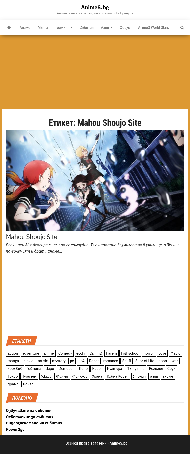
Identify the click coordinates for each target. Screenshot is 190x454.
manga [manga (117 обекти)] (13, 360)
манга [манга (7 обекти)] (28, 384)
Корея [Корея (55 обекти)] (97, 368)
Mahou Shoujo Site (31, 236)
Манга (43, 27)
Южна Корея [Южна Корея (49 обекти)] (118, 376)
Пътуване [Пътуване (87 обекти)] (136, 368)
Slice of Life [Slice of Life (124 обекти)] (144, 360)
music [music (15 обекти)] (43, 360)
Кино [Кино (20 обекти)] (83, 368)
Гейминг (63, 27)
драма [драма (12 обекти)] (13, 384)
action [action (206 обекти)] (13, 353)
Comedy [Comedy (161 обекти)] (65, 353)
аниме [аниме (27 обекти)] (167, 376)
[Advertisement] (95, 72)
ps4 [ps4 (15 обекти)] (81, 360)
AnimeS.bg (95, 7)
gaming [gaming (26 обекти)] (96, 353)
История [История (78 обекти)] (67, 368)
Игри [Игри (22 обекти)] (50, 368)
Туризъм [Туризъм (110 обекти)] (29, 376)
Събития (87, 27)
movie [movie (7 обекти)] (28, 360)
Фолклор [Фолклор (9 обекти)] (79, 376)
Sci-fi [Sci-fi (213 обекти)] (126, 360)
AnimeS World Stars (153, 27)
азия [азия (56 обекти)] (154, 376)
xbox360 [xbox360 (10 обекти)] (15, 368)
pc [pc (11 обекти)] (72, 360)
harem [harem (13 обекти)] (111, 353)
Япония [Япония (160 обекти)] (139, 376)
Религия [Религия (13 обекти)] (156, 368)
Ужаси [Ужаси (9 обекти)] (46, 376)
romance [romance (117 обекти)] (110, 360)
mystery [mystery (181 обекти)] (59, 360)
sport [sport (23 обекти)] (163, 360)
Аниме (25, 27)
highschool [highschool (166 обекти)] (130, 353)
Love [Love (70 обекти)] (162, 353)
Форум (125, 27)
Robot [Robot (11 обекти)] (94, 360)
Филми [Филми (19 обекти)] (62, 376)
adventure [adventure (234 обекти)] (30, 353)
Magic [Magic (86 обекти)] (175, 353)
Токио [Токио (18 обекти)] (13, 376)
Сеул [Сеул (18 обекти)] (171, 368)
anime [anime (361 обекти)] (49, 353)
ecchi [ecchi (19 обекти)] (80, 353)
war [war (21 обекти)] (175, 360)
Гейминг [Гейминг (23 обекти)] (34, 368)
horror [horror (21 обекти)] (149, 353)
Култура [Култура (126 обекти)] (114, 368)
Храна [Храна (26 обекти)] (97, 376)
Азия (106, 27)
